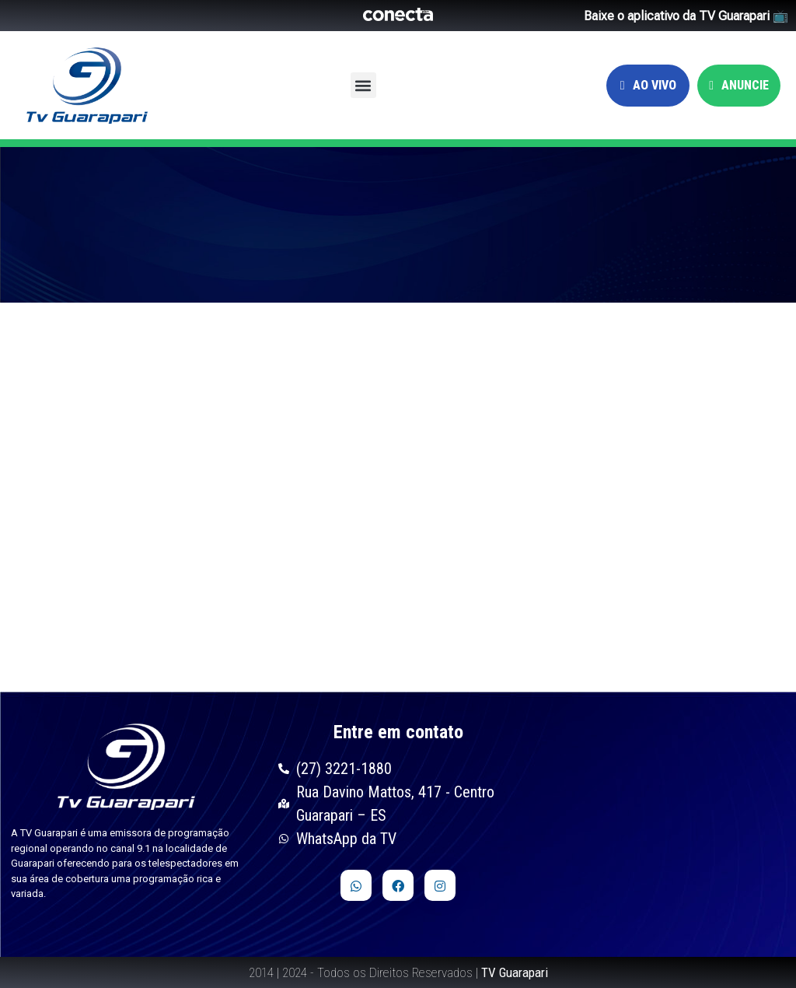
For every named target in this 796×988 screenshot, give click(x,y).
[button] (363, 85)
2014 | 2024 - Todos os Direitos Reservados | (398, 972)
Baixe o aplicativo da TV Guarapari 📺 (686, 16)
